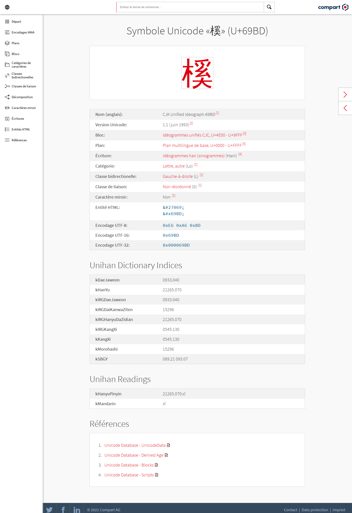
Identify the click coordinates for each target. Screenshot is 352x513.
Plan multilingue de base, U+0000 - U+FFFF (202, 145)
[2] (191, 123)
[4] (240, 154)
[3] (244, 133)
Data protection (315, 509)
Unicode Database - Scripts (129, 475)
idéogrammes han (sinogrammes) (194, 155)
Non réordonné (177, 186)
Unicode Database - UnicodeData (135, 445)
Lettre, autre (174, 166)
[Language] (7, 7)
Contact (290, 509)
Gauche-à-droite (178, 176)
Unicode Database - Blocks (129, 465)
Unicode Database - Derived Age (133, 455)
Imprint (339, 509)
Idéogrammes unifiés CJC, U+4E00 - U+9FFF (202, 135)
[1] (217, 113)
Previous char (345, 108)
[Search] (269, 7)
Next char (345, 94)
